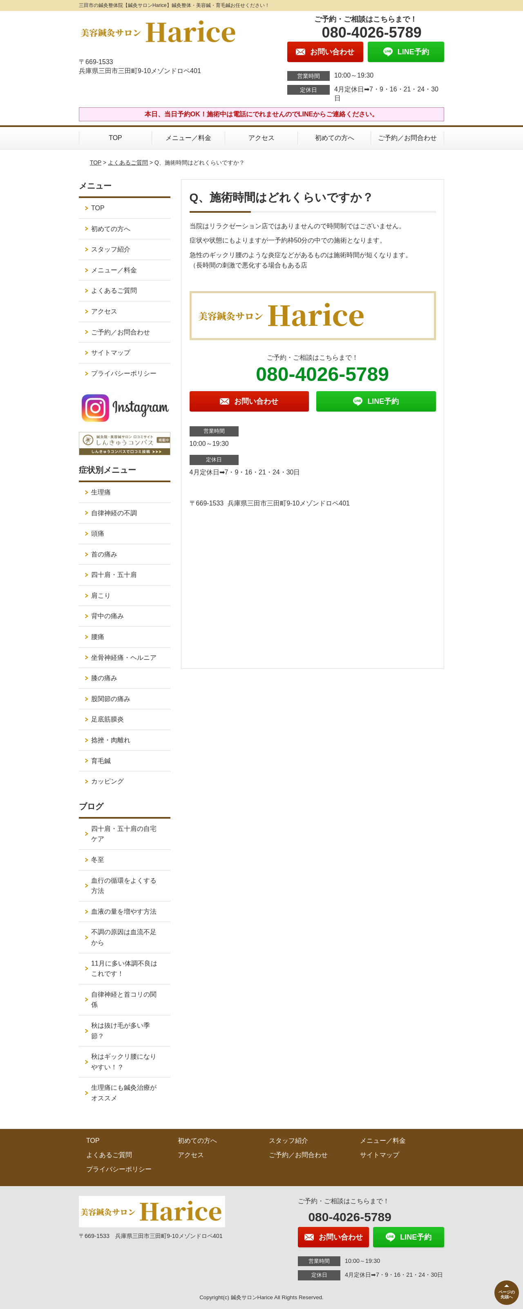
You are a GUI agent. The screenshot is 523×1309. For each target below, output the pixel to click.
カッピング (107, 781)
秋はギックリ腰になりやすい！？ (123, 1062)
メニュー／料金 (188, 137)
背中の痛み (107, 615)
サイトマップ (110, 352)
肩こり (101, 595)
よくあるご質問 (128, 162)
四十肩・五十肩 (114, 574)
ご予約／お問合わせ (407, 137)
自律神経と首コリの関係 (123, 999)
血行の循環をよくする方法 (123, 886)
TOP (115, 137)
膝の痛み (104, 678)
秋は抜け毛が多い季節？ (120, 1031)
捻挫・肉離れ (110, 740)
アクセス (261, 137)
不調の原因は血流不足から (123, 937)
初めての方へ (334, 137)
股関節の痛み (110, 698)
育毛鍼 (101, 760)
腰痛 (97, 636)
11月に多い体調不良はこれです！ (124, 968)
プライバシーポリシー (123, 373)
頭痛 (97, 533)
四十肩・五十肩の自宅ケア (123, 834)
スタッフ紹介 (110, 249)
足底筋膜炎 (107, 719)
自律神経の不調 (114, 513)
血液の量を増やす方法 (123, 911)
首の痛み (104, 554)
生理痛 (101, 492)
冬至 (97, 859)
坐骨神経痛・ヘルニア (123, 657)
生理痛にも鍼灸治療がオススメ (123, 1093)
